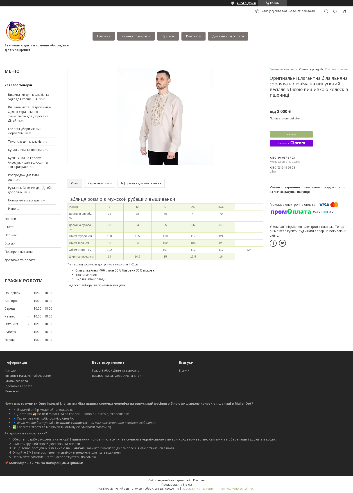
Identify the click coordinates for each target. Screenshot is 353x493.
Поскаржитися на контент (199, 489)
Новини (10, 219)
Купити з (291, 143)
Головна (103, 36)
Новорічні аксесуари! (24, 200)
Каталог (11, 370)
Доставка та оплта (18, 386)
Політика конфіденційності (237, 489)
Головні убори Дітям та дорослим (116, 370)
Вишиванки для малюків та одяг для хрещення (28, 96)
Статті (9, 227)
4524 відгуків (246, 3)
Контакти (193, 36)
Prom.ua (199, 480)
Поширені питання (19, 251)
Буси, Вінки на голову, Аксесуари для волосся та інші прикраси (28, 162)
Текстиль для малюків (25, 141)
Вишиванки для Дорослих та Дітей (116, 376)
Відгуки (10, 243)
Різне (12, 208)
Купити (291, 134)
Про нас (168, 36)
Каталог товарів (134, 36)
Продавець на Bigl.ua (176, 484)
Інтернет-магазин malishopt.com (28, 376)
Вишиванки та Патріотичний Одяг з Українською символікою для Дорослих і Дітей (30, 114)
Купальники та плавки (25, 150)
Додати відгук (334, 11)
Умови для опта (16, 381)
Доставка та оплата (228, 36)
